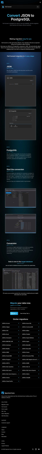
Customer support (5, 422)
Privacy (3, 443)
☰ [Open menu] (37, 6)
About (2, 429)
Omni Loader (4, 409)
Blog (2, 434)
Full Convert (8, 6)
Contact (3, 432)
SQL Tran (3, 411)
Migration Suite (5, 404)
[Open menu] (40, 2)
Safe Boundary (4, 415)
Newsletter (4, 436)
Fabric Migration (5, 413)
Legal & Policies (5, 445)
